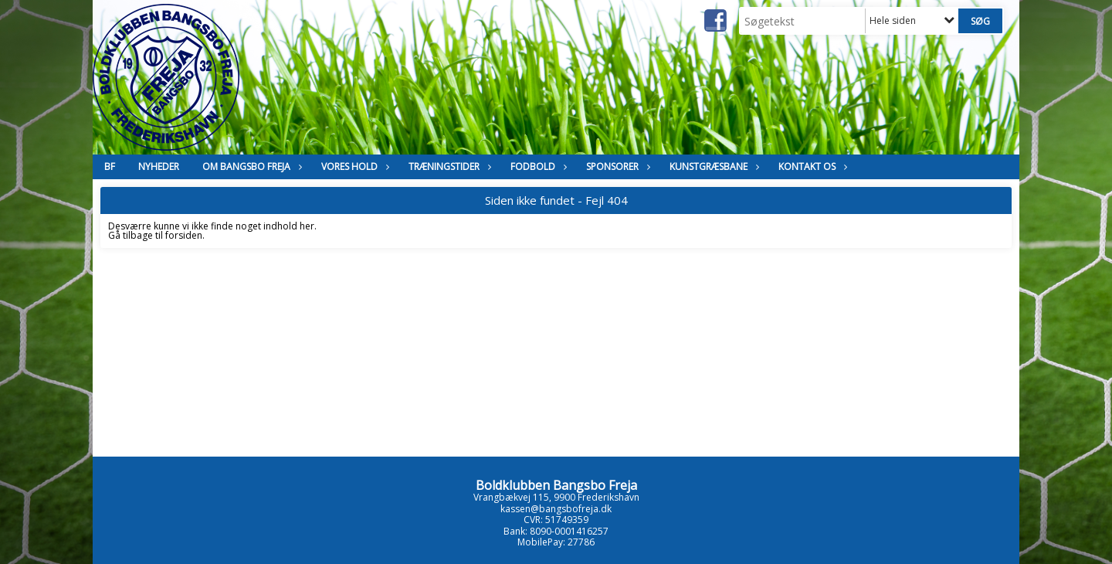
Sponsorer (616, 166)
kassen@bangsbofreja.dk (556, 508)
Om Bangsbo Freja (250, 166)
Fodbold (536, 166)
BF (109, 166)
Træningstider (448, 166)
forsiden (183, 235)
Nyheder (158, 166)
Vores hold (353, 166)
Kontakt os (810, 166)
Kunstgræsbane (712, 166)
